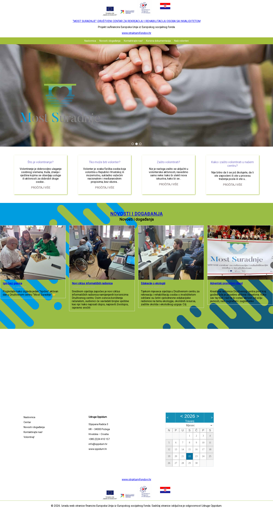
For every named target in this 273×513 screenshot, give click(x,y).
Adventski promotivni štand (226, 283)
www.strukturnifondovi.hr (136, 33)
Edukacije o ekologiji (153, 283)
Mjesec (190, 425)
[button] (133, 144)
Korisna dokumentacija (158, 40)
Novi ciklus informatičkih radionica (92, 283)
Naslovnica (90, 40)
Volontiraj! (29, 437)
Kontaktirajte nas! (133, 40)
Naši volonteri (181, 40)
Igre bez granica (12, 283)
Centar (27, 422)
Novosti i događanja (109, 40)
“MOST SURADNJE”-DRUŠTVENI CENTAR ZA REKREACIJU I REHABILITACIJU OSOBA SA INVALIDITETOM (136, 21)
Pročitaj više (40, 187)
